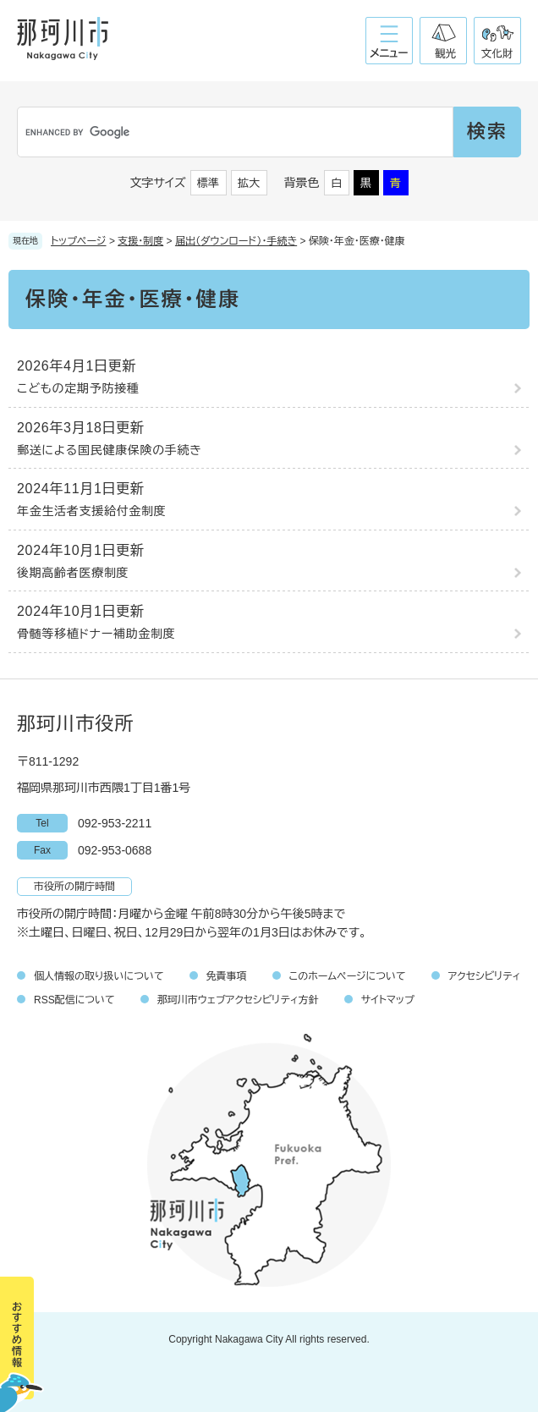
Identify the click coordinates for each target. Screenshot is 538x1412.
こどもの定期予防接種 (78, 388)
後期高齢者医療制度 (73, 573)
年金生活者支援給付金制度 (91, 511)
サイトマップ (387, 1000)
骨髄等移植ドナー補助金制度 (96, 633)
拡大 (249, 183)
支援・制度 (140, 241)
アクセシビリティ (484, 976)
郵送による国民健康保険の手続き (109, 450)
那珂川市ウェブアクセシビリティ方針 (238, 1000)
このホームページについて (347, 976)
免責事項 (226, 976)
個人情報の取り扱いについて (99, 976)
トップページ (79, 241)
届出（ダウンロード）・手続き (236, 241)
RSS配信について (74, 1000)
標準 (208, 183)
